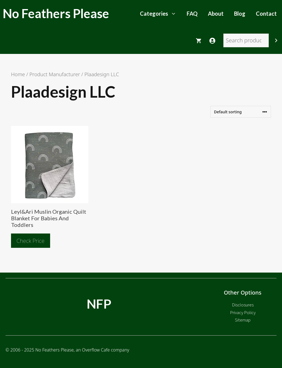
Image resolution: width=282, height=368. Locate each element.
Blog (239, 13)
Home (18, 74)
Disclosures (243, 305)
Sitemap (243, 320)
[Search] (276, 40)
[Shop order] (240, 112)
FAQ (192, 13)
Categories (160, 13)
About (216, 13)
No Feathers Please (56, 13)
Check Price (31, 241)
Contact (266, 13)
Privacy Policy (243, 312)
